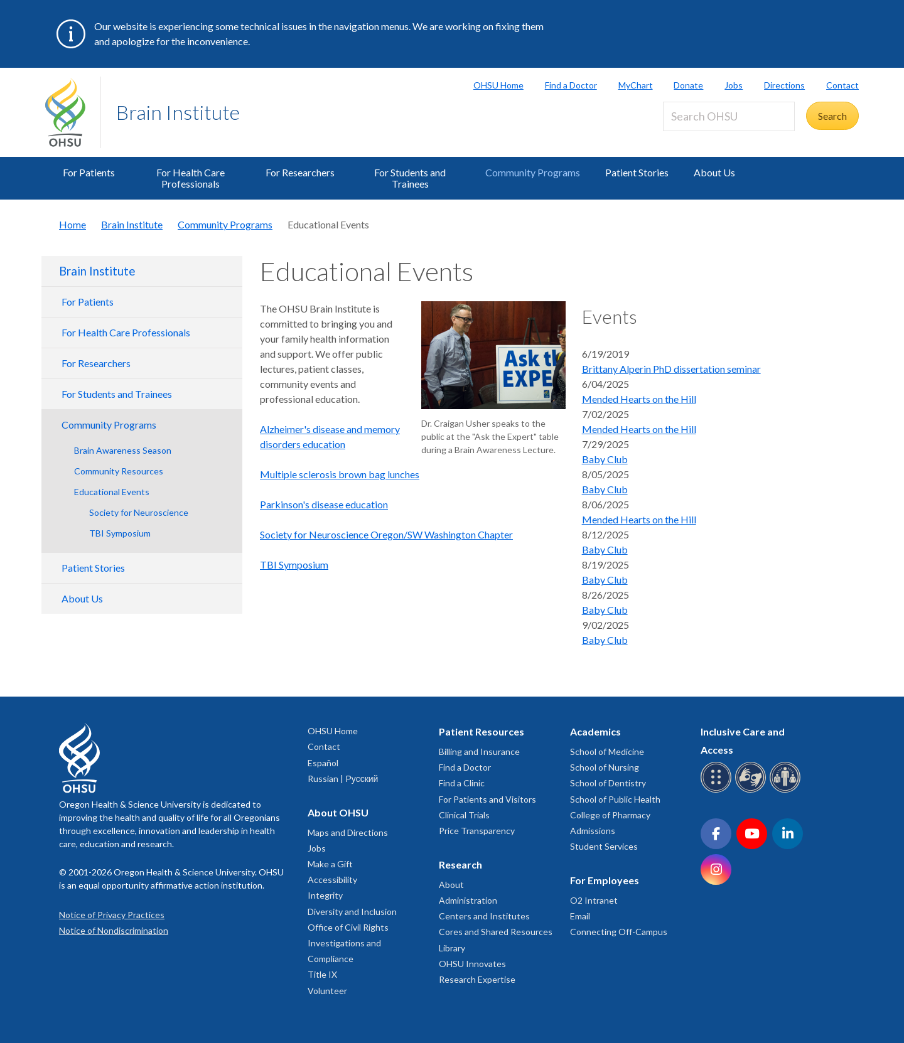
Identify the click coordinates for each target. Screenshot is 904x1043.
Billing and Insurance (479, 751)
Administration (468, 900)
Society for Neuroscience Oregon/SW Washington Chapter (386, 534)
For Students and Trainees (410, 178)
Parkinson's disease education (324, 504)
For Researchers (300, 172)
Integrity (325, 895)
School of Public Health (615, 799)
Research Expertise (477, 979)
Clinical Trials (464, 815)
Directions (784, 85)
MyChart (635, 85)
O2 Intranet (594, 900)
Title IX (322, 974)
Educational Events (111, 491)
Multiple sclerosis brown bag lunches (339, 474)
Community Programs (532, 172)
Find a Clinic (462, 783)
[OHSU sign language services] (752, 790)
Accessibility (332, 879)
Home (72, 224)
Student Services (604, 846)
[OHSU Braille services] (718, 790)
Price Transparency (477, 830)
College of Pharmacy (610, 815)
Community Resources (118, 471)
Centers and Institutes (484, 916)
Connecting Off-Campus (618, 931)
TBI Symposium (120, 533)
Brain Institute (178, 112)
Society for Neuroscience (138, 512)
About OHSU (338, 812)
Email (580, 916)
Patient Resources (481, 731)
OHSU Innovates (472, 963)
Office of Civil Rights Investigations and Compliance (348, 943)
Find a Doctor (571, 85)
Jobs (733, 85)
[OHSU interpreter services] (787, 790)
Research (460, 864)
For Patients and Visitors (487, 799)
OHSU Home (498, 85)
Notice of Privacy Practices (111, 914)
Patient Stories (637, 172)
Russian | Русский (343, 778)
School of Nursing (604, 767)
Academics (595, 731)
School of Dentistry (608, 783)
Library (452, 948)
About (451, 884)
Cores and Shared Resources (495, 931)
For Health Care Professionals (190, 178)
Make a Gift (330, 863)
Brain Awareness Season (122, 450)
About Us (714, 172)
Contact (842, 85)
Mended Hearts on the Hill (639, 399)
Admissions (592, 830)
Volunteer (327, 990)
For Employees (604, 880)
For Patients (89, 172)
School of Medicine (607, 751)
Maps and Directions (348, 832)
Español (323, 762)
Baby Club (605, 459)
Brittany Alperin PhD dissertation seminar (671, 369)
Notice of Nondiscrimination (113, 930)
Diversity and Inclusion (352, 911)
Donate (688, 85)
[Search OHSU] (729, 116)
